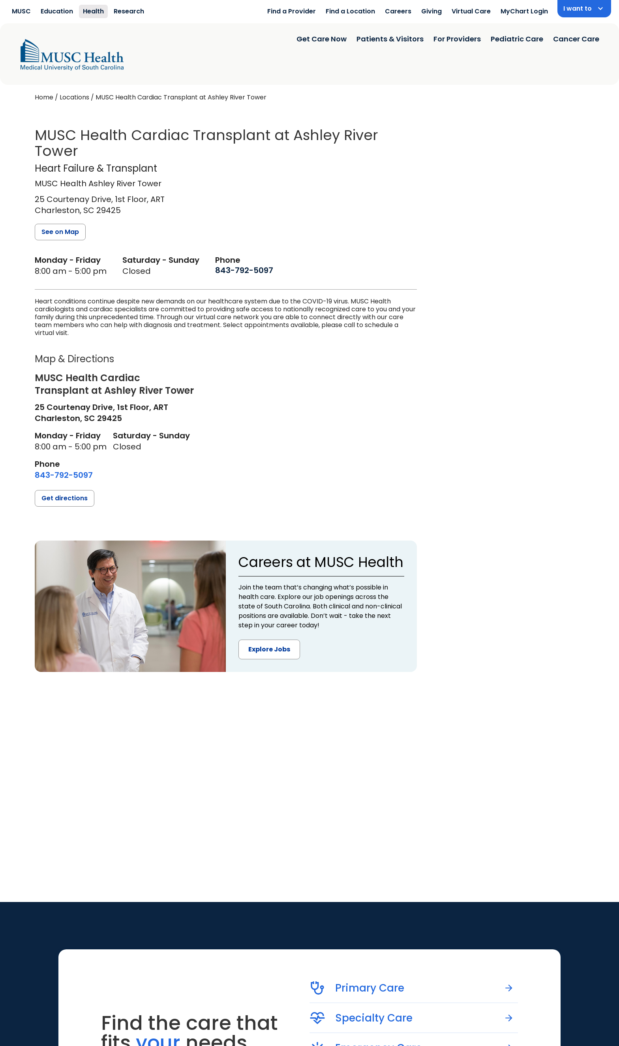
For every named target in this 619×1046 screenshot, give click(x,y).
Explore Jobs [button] (269, 649)
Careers (398, 11)
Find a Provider (291, 11)
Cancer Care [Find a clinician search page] (576, 39)
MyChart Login (524, 11)
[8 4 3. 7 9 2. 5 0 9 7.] (244, 270)
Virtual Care (471, 11)
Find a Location (350, 11)
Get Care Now (321, 39)
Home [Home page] (44, 97)
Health (93, 11)
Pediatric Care (517, 39)
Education (57, 11)
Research (129, 11)
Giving (431, 11)
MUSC (21, 11)
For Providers (457, 39)
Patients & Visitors (390, 39)
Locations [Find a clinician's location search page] (74, 97)
